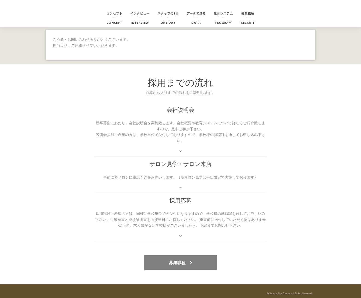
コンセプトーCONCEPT (114, 18)
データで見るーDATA (196, 18)
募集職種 (180, 262)
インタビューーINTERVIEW (140, 18)
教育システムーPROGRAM (223, 18)
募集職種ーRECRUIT (248, 18)
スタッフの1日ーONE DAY (168, 18)
